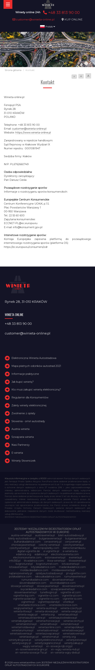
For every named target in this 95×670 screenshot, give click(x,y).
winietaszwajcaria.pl (47, 633)
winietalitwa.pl (48, 624)
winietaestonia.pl (26, 624)
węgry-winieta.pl (33, 646)
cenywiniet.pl (73, 541)
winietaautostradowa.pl (63, 617)
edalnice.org (23, 554)
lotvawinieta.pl (70, 563)
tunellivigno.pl (48, 592)
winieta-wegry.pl (71, 611)
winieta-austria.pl (46, 608)
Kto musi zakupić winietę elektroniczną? (36, 389)
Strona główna (13, 70)
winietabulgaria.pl (21, 620)
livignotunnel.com (47, 563)
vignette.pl (27, 601)
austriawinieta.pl (45, 535)
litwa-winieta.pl (56, 560)
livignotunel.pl (24, 563)
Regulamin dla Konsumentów (29, 397)
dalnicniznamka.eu (74, 548)
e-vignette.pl (51, 551)
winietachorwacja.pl (48, 620)
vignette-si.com (72, 598)
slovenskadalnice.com (32, 582)
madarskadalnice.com (72, 567)
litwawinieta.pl (77, 560)
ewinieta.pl (75, 557)
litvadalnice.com (34, 560)
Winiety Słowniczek (23, 460)
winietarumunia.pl (22, 630)
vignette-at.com (71, 592)
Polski (47, 26)
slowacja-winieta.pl (22, 586)
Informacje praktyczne (25, 373)
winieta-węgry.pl (27, 614)
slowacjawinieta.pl (48, 586)
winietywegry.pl (21, 643)
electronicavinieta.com (65, 554)
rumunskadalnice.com (35, 579)
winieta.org (48, 614)
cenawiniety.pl (52, 541)
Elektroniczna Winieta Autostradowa (33, 358)
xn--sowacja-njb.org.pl (59, 646)
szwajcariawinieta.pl (63, 589)
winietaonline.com (49, 627)
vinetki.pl (68, 601)
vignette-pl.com (72, 595)
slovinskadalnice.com (63, 582)
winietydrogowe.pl (20, 639)
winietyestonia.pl (76, 639)
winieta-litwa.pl (23, 611)
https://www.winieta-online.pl (33, 132)
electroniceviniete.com (27, 557)
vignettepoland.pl (49, 601)
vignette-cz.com (48, 595)
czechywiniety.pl (20, 548)
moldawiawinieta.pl (63, 570)
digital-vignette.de (28, 551)
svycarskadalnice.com (33, 589)
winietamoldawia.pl (23, 627)
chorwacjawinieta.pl (23, 544)
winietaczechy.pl (73, 620)
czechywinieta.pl (73, 544)
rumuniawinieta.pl (75, 576)
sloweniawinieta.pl (73, 586)
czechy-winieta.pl (49, 544)
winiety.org (69, 636)
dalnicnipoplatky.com (46, 548)
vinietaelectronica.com (32, 605)
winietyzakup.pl (73, 643)
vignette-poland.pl (24, 598)
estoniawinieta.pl (55, 557)
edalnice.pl (41, 554)
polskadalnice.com (20, 576)
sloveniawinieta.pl (63, 579)
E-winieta (17, 452)
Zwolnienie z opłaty (23, 413)
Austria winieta (20, 429)
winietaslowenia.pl (21, 633)
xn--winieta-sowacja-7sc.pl (31, 652)
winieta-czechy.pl (71, 608)
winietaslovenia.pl (47, 630)
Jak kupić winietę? (22, 381)
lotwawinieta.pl (18, 567)
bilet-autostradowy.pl (71, 535)
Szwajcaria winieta (22, 437)
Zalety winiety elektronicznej (28, 405)
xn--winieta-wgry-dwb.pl (65, 652)
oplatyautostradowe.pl (49, 573)
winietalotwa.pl (70, 624)
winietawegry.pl (28, 636)
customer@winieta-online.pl (34, 19)
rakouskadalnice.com (48, 576)
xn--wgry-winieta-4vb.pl (65, 649)
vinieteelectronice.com (63, 605)
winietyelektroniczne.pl (49, 639)
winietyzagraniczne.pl (48, 643)
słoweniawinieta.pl (25, 592)
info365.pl (14, 560)
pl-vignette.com (76, 573)
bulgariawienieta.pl (50, 538)
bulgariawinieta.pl (76, 538)
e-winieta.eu (70, 551)
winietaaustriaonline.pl (31, 617)
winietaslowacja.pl (73, 630)
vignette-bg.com (23, 595)
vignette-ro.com (49, 598)
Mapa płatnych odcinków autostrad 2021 (36, 366)
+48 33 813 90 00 (61, 12)
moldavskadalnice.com (34, 570)
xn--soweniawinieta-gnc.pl (31, 649)
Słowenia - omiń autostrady (28, 421)
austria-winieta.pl (21, 535)
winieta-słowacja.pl (46, 611)
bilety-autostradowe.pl (21, 538)
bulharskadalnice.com (27, 541)
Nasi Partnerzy (20, 444)
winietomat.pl (50, 636)
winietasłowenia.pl (74, 633)
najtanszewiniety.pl (20, 573)
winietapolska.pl (74, 627)
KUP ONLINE (73, 19)
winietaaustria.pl (68, 614)
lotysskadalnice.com (43, 567)
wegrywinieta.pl (23, 608)
